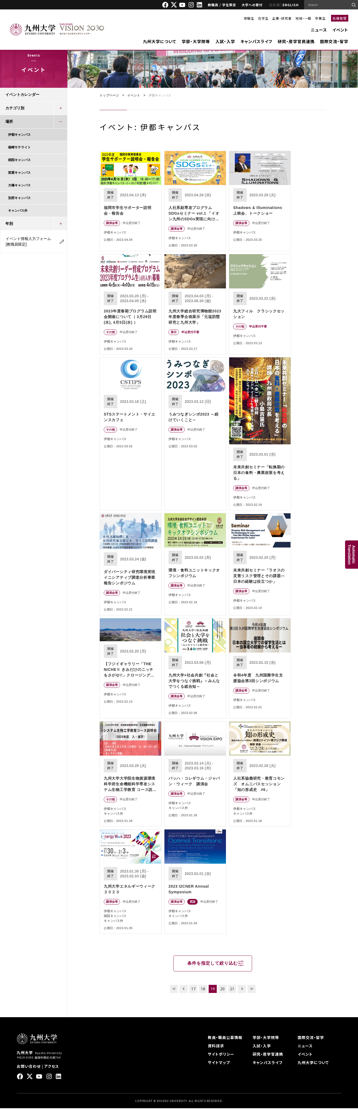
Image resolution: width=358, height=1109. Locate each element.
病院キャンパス (19, 160)
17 (193, 989)
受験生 (249, 18)
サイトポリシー (221, 1055)
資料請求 (216, 1046)
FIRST (174, 990)
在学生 (263, 18)
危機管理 (340, 18)
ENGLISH (291, 4)
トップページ (109, 95)
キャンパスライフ (256, 41)
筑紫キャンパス (19, 173)
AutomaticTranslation (351, 555)
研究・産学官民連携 (296, 41)
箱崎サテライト (19, 147)
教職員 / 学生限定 (222, 4)
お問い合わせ (29, 1067)
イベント (340, 30)
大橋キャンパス (19, 185)
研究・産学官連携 (268, 1055)
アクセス (51, 1067)
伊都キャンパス (19, 135)
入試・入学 (225, 41)
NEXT (242, 990)
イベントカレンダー (22, 94)
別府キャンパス (19, 198)
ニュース (319, 30)
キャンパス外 (17, 210)
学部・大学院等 (196, 41)
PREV (184, 990)
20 (222, 989)
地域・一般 (303, 18)
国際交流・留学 (334, 41)
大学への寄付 (252, 4)
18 (203, 989)
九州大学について (159, 41)
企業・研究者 (282, 18)
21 (232, 989)
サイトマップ (219, 1063)
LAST (251, 990)
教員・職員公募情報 (225, 1038)
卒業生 (320, 18)
